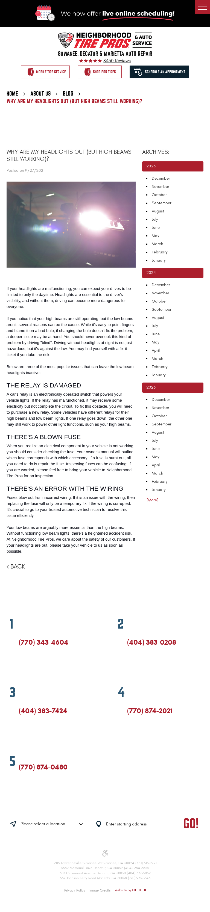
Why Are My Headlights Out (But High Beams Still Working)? (74, 101)
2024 (151, 272)
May (155, 235)
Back (17, 566)
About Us (40, 93)
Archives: (156, 152)
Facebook (21, 666)
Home (12, 93)
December (161, 178)
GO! (191, 824)
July (155, 219)
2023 (151, 387)
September (161, 203)
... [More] (150, 500)
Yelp (41, 666)
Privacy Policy (74, 890)
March (157, 244)
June (156, 227)
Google (31, 666)
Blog (68, 93)
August (158, 211)
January (158, 260)
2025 (151, 166)
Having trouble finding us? (66, 807)
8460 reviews (117, 61)
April (156, 350)
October (159, 195)
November (160, 186)
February (159, 252)
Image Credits (99, 890)
